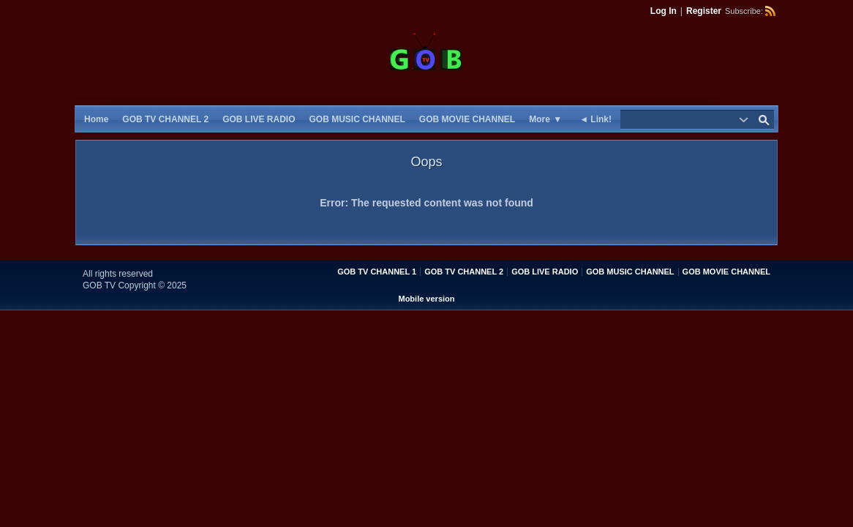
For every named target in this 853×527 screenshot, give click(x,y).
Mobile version (426, 298)
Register (703, 11)
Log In (663, 11)
